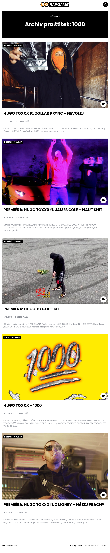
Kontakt (103, 545)
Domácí (8, 46)
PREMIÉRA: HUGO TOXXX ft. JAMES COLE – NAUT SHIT (52, 210)
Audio (7, 338)
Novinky (18, 46)
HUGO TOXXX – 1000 (22, 405)
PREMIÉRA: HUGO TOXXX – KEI (31, 309)
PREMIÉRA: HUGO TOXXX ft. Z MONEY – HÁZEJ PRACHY (53, 504)
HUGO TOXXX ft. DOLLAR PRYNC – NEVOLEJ (43, 113)
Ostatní (94, 545)
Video (80, 545)
